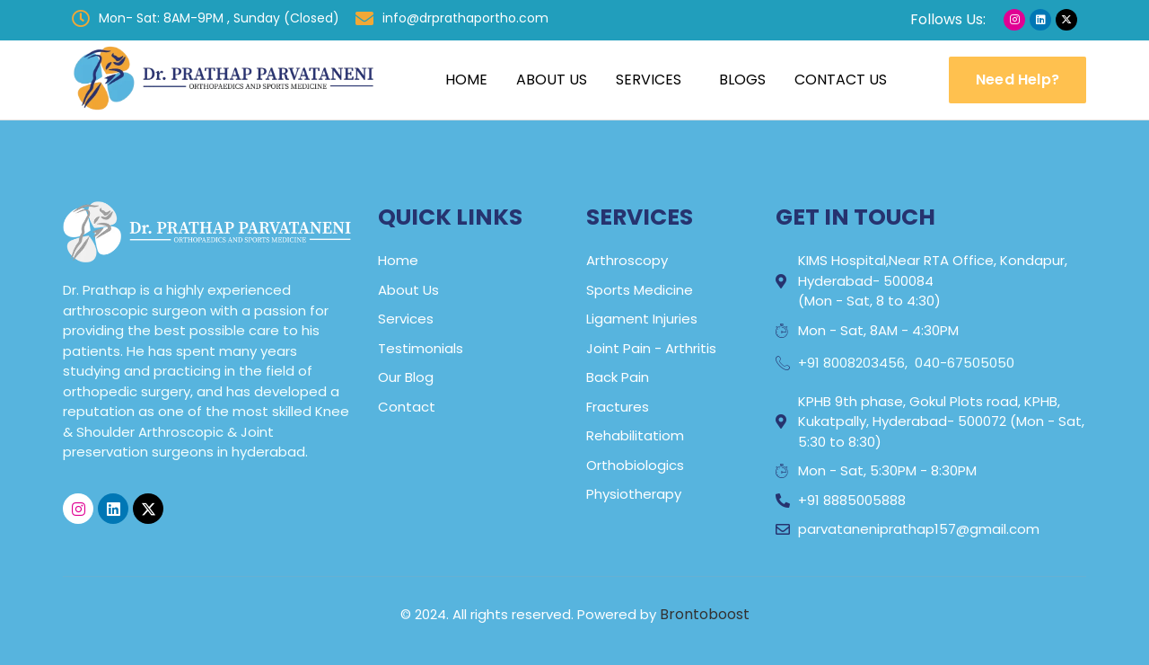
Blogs (742, 79)
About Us (551, 79)
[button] (653, 80)
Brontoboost (705, 614)
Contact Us (840, 79)
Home (466, 79)
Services (648, 79)
